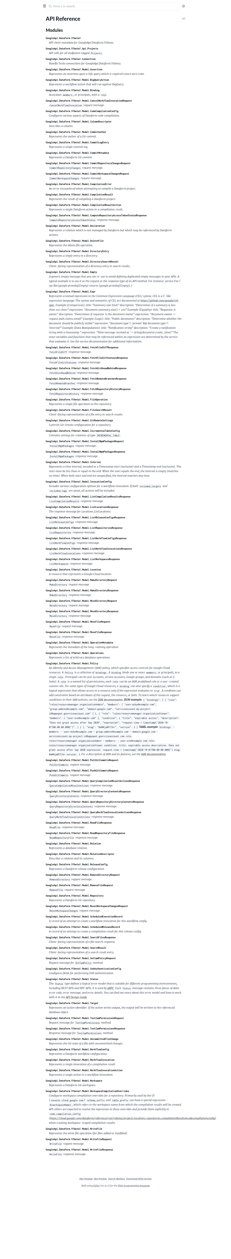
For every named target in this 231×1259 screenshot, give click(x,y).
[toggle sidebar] (46, 5)
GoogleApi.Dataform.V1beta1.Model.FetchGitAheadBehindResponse (111, 368)
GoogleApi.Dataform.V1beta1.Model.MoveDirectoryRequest (106, 600)
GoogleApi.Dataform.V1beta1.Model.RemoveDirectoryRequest (108, 874)
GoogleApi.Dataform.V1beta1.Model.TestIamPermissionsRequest (110, 1018)
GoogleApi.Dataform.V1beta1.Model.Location (98, 569)
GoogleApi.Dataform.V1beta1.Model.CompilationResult (104, 194)
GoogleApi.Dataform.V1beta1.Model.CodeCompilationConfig (107, 111)
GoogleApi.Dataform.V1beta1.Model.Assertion (99, 69)
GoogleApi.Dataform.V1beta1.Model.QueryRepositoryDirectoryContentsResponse (120, 801)
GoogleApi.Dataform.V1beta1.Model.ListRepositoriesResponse (109, 527)
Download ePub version (164, 1178)
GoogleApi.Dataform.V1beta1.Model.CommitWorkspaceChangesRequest (112, 173)
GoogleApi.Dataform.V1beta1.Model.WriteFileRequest (104, 1139)
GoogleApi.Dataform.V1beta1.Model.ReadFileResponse (104, 822)
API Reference (11, 22)
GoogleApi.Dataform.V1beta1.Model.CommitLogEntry (102, 142)
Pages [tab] (6, 15)
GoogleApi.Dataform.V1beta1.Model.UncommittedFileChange (107, 1039)
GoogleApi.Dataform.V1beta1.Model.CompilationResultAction (108, 204)
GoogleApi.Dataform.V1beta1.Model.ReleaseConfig (102, 864)
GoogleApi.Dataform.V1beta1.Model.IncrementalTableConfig (108, 430)
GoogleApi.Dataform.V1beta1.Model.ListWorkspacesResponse (108, 559)
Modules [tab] (19, 15)
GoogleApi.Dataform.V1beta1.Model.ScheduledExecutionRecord (109, 916)
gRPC (136, 988)
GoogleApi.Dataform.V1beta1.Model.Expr (96, 291)
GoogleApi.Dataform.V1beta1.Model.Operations (100, 653)
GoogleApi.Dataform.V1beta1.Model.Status (97, 979)
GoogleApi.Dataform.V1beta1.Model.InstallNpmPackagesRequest (110, 441)
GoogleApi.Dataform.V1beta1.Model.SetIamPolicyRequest (106, 958)
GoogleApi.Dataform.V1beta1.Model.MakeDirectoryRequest (106, 580)
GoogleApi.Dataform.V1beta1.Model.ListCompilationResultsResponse (113, 496)
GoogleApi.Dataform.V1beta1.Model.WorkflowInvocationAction (109, 1070)
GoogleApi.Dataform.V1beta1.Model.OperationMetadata (104, 642)
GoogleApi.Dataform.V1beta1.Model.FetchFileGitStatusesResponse (112, 357)
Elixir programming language (159, 1185)
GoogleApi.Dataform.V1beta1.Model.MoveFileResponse (104, 632)
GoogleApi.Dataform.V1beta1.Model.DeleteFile (100, 240)
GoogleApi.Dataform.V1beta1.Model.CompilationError (104, 184)
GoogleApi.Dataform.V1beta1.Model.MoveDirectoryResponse (107, 611)
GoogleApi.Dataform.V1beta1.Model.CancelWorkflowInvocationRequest (114, 100)
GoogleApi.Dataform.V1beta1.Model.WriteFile (99, 1128)
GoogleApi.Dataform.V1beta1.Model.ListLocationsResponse (107, 507)
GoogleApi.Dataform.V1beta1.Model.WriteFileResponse (104, 1149)
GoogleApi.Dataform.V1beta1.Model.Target (97, 1003)
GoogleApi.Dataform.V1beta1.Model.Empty (96, 272)
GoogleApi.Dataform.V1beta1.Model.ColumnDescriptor (104, 121)
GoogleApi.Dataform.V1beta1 (88, 38)
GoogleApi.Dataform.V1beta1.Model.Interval (98, 462)
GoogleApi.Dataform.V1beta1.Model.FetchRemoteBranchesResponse (111, 378)
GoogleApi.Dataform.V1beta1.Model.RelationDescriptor (105, 854)
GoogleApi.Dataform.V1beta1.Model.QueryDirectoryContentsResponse (113, 791)
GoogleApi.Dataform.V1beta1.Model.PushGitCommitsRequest (107, 770)
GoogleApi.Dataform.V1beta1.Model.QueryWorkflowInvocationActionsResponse (119, 812)
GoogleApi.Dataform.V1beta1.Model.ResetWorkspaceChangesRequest (112, 906)
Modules (11, 28)
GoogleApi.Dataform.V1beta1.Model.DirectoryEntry (102, 251)
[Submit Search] (75, 6)
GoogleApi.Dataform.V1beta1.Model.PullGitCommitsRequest (107, 760)
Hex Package (111, 1178)
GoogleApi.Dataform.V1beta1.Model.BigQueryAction (102, 79)
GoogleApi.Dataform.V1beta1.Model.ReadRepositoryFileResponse (110, 833)
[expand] (47, 22)
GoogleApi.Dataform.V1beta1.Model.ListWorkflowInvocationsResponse (114, 548)
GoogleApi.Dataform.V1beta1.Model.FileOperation (102, 399)
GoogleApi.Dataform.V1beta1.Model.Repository (100, 895)
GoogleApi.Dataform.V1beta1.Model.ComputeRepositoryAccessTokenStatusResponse (121, 215)
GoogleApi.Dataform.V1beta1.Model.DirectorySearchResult (107, 261)
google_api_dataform (17, 4)
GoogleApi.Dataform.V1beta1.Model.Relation (98, 843)
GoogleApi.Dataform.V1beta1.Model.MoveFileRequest (103, 621)
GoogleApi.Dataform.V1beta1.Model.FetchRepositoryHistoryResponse (113, 389)
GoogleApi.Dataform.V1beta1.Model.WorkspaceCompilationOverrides (112, 1091)
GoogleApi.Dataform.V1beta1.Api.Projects (97, 48)
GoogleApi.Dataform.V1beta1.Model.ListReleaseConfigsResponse (110, 517)
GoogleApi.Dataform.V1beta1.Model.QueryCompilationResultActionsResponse (118, 781)
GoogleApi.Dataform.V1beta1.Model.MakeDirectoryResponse (107, 590)
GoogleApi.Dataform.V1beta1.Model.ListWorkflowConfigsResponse (111, 538)
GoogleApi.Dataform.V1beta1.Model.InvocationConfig (104, 481)
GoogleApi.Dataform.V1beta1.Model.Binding (98, 90)
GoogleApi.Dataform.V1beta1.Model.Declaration (100, 225)
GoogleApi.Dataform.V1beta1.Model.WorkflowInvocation (105, 1059)
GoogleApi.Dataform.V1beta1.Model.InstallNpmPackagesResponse (110, 451)
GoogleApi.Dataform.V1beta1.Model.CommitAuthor (101, 132)
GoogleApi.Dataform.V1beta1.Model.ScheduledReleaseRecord (108, 926)
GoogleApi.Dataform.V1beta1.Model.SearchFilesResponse (106, 937)
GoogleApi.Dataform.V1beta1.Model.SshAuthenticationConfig (108, 968)
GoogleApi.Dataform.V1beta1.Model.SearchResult (101, 947)
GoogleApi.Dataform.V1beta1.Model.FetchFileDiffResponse (107, 347)
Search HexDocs (141, 1178)
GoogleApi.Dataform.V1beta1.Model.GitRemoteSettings (104, 420)
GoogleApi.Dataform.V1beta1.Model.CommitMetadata (102, 152)
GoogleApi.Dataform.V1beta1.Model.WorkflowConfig (102, 1049)
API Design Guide (101, 997)
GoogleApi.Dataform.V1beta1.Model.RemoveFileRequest (104, 885)
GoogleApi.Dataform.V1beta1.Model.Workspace (99, 1080)
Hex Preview (125, 1178)
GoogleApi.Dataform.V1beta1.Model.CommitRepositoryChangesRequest (113, 163)
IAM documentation (135, 699)
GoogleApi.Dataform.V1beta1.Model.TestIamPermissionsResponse (110, 1028)
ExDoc (121, 1185)
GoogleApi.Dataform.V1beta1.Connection (96, 59)
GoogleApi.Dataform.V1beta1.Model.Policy (97, 663)
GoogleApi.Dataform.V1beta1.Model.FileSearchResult (104, 410)
